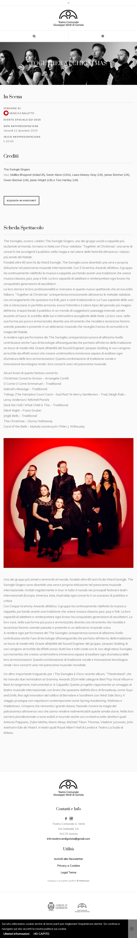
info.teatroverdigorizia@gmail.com (68, 838)
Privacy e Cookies (68, 865)
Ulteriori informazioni (16, 934)
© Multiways (83, 880)
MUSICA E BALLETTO (22, 113)
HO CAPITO (41, 934)
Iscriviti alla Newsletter (68, 859)
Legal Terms (68, 872)
